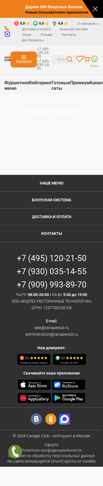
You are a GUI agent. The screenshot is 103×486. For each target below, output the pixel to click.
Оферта (51, 444)
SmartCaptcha (63, 461)
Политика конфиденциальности (51, 450)
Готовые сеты (60, 85)
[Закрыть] (95, 9)
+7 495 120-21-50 (43, 52)
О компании (87, 24)
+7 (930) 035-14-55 (52, 271)
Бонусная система (74, 29)
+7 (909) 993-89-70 (52, 284)
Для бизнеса (33, 40)
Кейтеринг (40, 82)
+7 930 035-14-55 (43, 64)
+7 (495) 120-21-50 (52, 258)
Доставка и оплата (36, 29)
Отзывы (46, 34)
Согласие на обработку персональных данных (51, 455)
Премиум (80, 82)
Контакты (69, 34)
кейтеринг (62, 435)
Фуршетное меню (16, 85)
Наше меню (51, 183)
